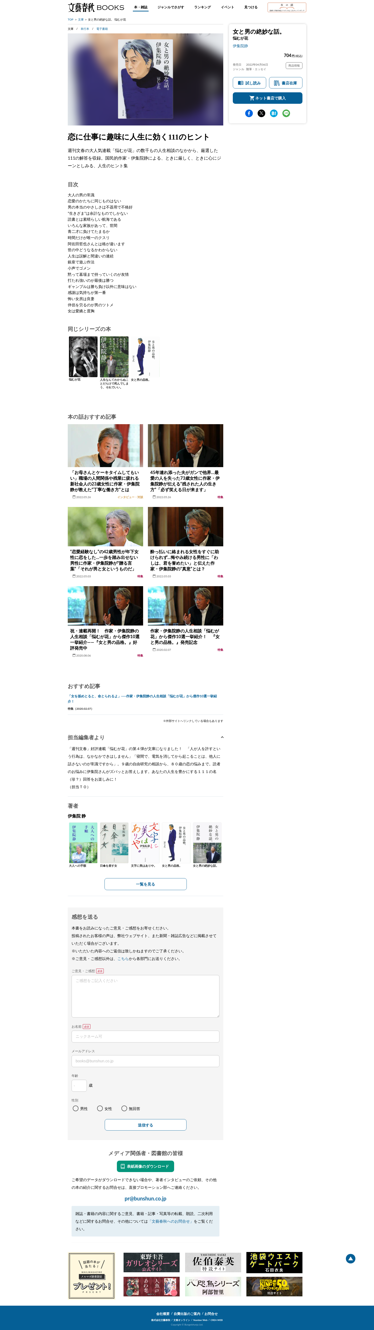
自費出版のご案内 (187, 1314)
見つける (251, 7)
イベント (227, 7)
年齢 (75, 1076)
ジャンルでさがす (170, 7)
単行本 (85, 29)
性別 (75, 1100)
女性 (108, 1108)
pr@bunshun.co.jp (145, 1198)
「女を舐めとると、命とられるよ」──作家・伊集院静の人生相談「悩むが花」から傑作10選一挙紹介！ (142, 698)
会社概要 (163, 1314)
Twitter (261, 113)
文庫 (81, 19)
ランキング (202, 7)
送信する (145, 1125)
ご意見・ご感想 (83, 971)
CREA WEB (217, 1320)
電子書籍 (102, 29)
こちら (123, 958)
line (286, 113)
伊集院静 (240, 45)
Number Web (200, 1320)
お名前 (77, 1026)
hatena (274, 113)
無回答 (134, 1108)
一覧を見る (145, 884)
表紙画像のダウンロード (148, 1166)
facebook (249, 113)
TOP (70, 19)
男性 (84, 1108)
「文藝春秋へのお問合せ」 (171, 1221)
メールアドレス (83, 1051)
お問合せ (211, 1314)
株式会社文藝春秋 (160, 1320)
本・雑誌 (140, 7)
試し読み (253, 83)
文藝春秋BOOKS (96, 7)
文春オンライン (181, 1320)
